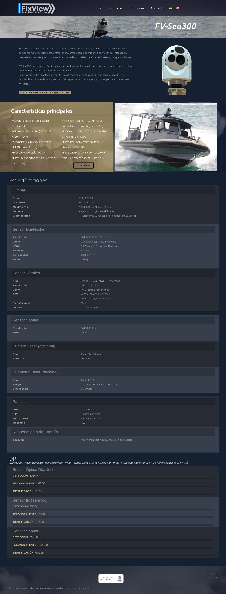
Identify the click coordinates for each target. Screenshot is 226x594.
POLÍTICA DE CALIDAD (78, 588)
